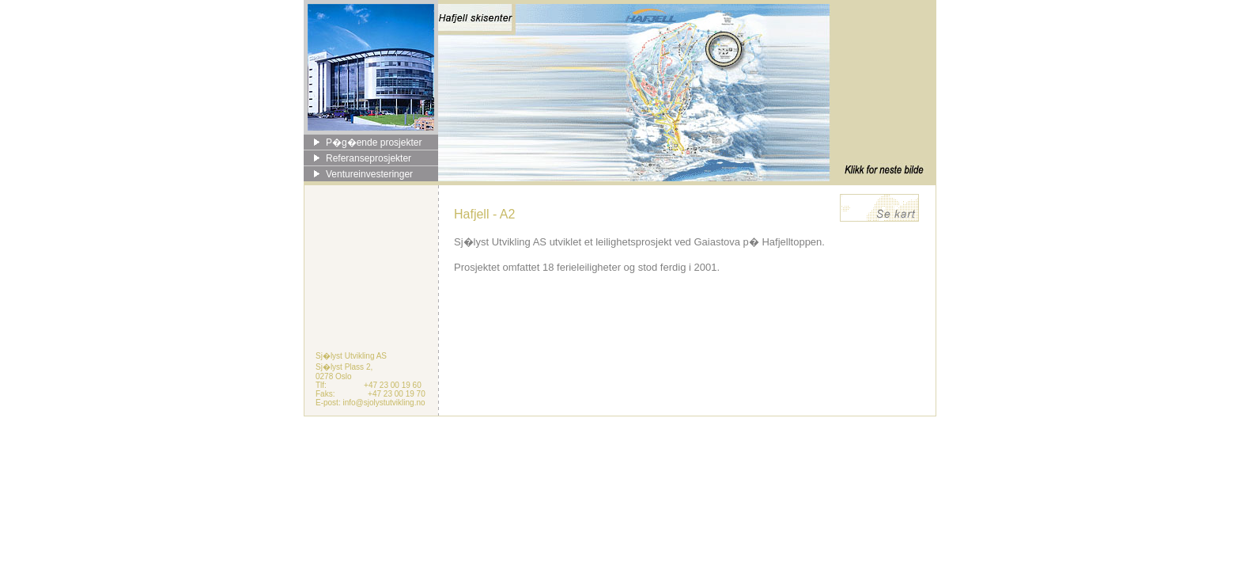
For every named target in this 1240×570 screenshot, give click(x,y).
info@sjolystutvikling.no (383, 402)
